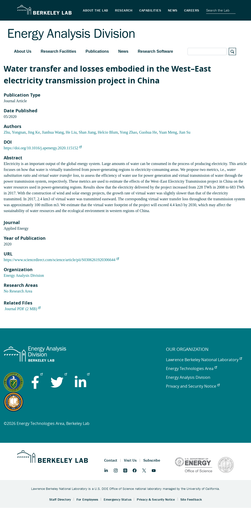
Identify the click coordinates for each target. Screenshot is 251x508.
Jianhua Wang (53, 132)
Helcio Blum (108, 132)
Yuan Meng (168, 132)
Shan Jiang (87, 132)
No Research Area (18, 291)
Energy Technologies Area (191, 368)
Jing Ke (34, 132)
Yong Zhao (128, 132)
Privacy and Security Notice (193, 386)
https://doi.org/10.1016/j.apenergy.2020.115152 (43, 148)
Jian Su (184, 132)
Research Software (155, 51)
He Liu (71, 132)
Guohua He (148, 132)
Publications (97, 51)
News (123, 51)
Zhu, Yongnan (15, 132)
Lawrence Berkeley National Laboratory (204, 359)
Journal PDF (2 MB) (22, 309)
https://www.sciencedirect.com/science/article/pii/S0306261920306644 (61, 260)
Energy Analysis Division (24, 275)
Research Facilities (58, 51)
